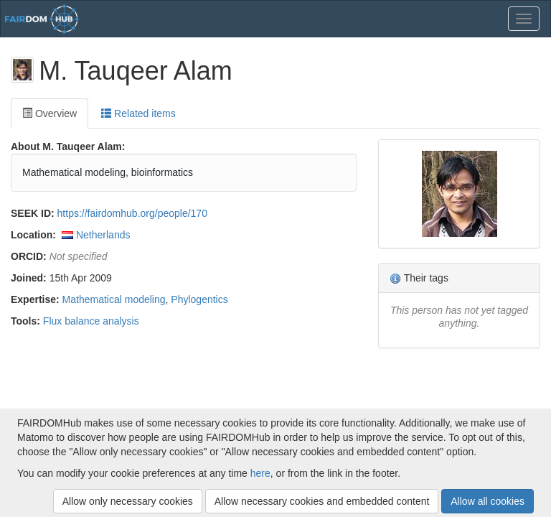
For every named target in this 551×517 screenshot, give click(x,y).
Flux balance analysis (91, 321)
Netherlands (103, 235)
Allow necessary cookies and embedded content (322, 501)
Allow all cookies (487, 501)
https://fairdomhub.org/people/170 (132, 213)
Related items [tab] (138, 113)
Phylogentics (199, 299)
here (260, 473)
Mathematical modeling (114, 299)
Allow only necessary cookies (127, 501)
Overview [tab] (49, 113)
